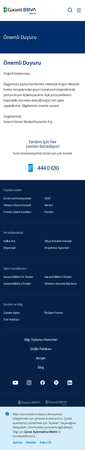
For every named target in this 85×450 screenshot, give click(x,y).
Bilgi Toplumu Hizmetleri (40, 339)
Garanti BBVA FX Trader (18, 277)
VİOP (47, 198)
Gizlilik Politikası (40, 349)
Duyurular (9, 248)
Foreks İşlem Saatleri (17, 212)
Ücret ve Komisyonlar (17, 198)
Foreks (49, 212)
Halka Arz (9, 241)
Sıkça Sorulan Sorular (58, 241)
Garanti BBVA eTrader (17, 284)
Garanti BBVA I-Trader (58, 277)
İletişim (41, 358)
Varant (48, 205)
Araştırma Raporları (56, 248)
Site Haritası (11, 319)
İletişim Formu (53, 313)
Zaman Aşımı (11, 313)
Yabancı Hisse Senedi (17, 205)
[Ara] (70, 9)
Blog (41, 367)
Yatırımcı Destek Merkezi (60, 284)
